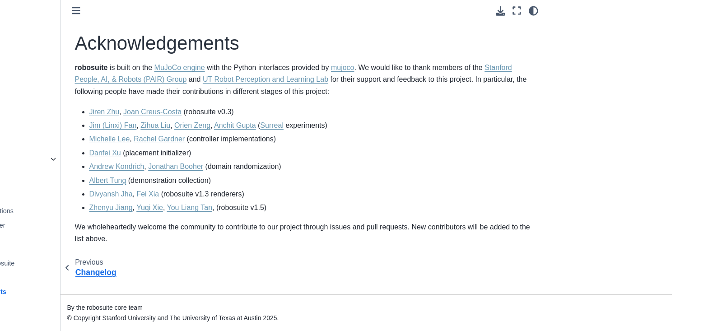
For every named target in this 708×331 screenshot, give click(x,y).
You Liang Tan (293, 220)
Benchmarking (68, 196)
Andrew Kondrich (219, 178)
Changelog (63, 277)
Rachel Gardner (262, 151)
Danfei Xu (208, 164)
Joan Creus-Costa (255, 123)
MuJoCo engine (282, 67)
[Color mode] (533, 11)
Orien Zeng (295, 137)
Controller (62, 26)
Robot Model (66, 78)
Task (54, 121)
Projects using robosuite (82, 263)
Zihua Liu (258, 137)
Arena (56, 107)
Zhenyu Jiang (214, 220)
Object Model (67, 92)
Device (58, 11)
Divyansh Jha (214, 206)
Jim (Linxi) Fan (216, 137)
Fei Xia (251, 206)
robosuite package (74, 159)
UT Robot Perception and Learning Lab (450, 79)
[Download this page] (500, 11)
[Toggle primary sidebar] (179, 10)
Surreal (375, 137)
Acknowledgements (78, 291)
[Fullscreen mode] (516, 11)
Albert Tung (210, 192)
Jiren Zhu (207, 123)
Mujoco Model (68, 64)
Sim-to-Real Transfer (78, 225)
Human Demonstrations (82, 210)
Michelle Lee (212, 151)
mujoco (445, 67)
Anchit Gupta (338, 137)
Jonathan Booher (278, 178)
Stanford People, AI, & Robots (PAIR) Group (300, 79)
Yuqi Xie (252, 220)
